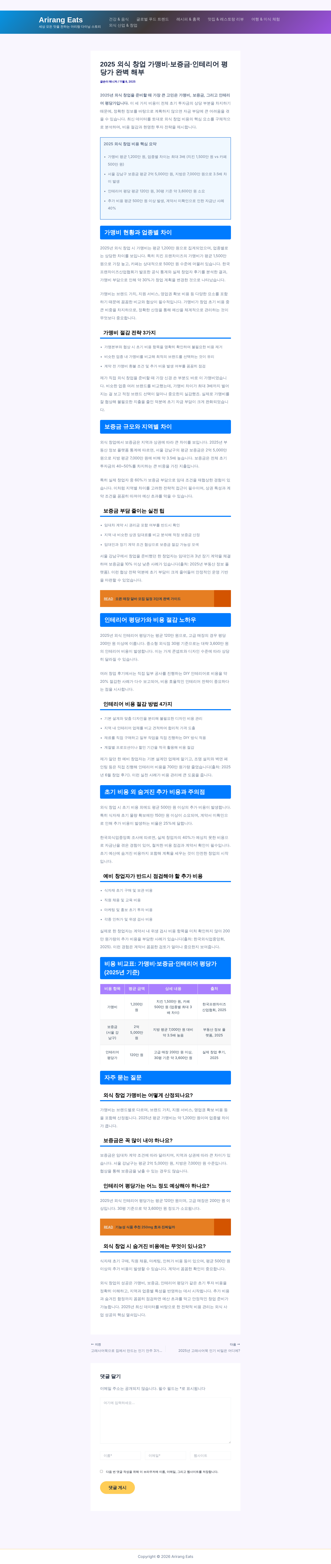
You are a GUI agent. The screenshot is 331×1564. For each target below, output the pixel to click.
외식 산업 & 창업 (123, 25)
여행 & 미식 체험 (265, 19)
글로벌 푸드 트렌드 (152, 19)
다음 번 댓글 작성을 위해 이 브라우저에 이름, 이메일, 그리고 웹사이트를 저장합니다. (162, 1471)
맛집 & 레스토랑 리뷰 (226, 19)
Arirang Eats (61, 20)
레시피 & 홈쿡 (188, 19)
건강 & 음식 (119, 19)
